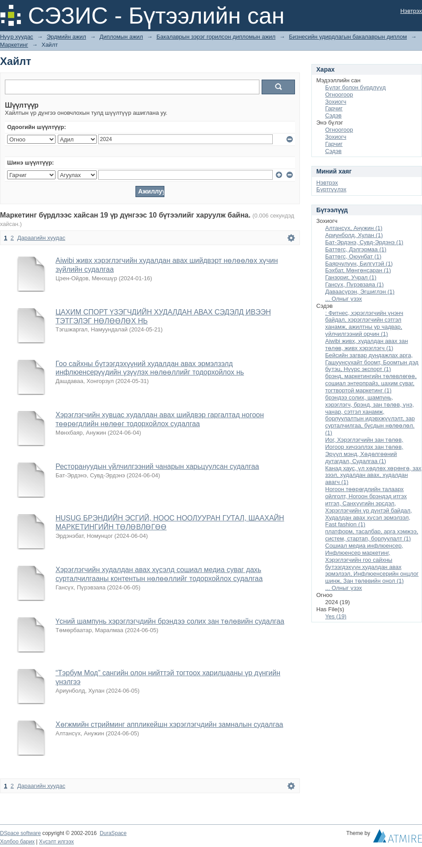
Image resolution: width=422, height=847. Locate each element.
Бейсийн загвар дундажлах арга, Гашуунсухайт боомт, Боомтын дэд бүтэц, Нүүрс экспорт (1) (371, 362)
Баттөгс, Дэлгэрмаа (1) (355, 249)
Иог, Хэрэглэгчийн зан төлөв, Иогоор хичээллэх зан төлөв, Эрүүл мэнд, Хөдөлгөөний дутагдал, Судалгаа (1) (364, 450)
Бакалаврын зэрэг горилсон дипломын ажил (215, 36)
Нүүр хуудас (16, 36)
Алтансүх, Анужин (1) (353, 228)
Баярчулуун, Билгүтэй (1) (359, 263)
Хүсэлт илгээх (56, 842)
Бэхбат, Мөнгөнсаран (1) (358, 270)
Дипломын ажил (121, 36)
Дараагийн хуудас (41, 237)
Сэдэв (333, 115)
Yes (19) (335, 616)
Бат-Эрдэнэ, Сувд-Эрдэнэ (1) (364, 242)
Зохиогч (335, 101)
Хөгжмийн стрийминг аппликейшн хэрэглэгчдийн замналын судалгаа (169, 724)
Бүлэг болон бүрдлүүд (355, 87)
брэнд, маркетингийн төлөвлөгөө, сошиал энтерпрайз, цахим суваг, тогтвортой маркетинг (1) (371, 383)
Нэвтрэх (411, 11)
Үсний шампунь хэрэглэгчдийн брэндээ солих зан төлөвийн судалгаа (170, 621)
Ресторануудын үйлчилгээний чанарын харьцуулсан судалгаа (157, 466)
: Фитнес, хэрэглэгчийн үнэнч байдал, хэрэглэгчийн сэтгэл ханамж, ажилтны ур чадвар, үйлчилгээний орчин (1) (364, 324)
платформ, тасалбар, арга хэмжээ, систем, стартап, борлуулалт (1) (371, 535)
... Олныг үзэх (343, 298)
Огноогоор (339, 94)
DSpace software (20, 833)
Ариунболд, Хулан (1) (354, 235)
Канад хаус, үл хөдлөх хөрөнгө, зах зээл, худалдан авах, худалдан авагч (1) (373, 475)
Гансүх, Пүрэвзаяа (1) (354, 284)
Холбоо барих (17, 842)
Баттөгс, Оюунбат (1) (353, 256)
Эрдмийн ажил (66, 36)
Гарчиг (333, 108)
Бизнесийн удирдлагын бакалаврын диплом (348, 36)
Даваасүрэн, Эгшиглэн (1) (359, 291)
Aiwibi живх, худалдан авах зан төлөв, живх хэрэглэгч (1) (366, 344)
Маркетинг (14, 44)
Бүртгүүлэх (331, 189)
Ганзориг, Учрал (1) (350, 277)
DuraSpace (113, 833)
